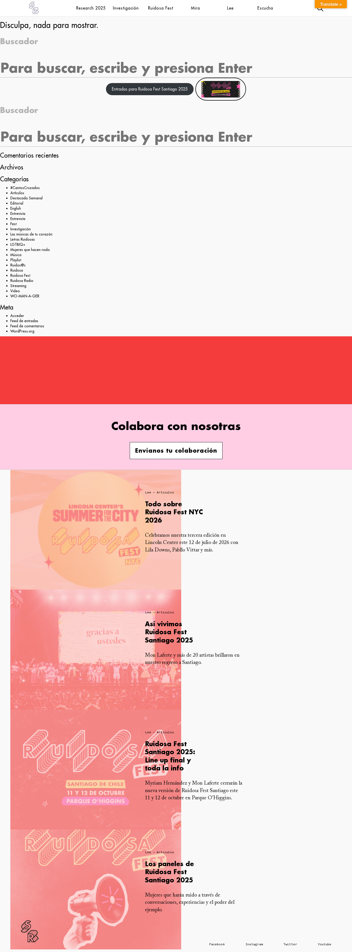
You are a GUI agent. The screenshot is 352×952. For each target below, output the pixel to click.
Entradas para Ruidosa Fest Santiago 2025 (150, 89)
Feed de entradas (24, 321)
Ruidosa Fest (160, 8)
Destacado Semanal (26, 198)
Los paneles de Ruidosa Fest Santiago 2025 (169, 872)
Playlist (15, 260)
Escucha (265, 8)
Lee (230, 8)
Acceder (17, 315)
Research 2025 (91, 8)
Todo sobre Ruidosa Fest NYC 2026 (174, 512)
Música (15, 255)
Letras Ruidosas (22, 239)
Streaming (18, 285)
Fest (13, 224)
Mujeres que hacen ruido (30, 249)
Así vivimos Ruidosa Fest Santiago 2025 (169, 632)
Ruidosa (16, 270)
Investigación (126, 8)
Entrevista (17, 213)
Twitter (290, 944)
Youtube (324, 944)
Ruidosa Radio (21, 280)
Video (15, 291)
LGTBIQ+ (17, 244)
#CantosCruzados (25, 187)
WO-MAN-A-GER (24, 296)
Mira (195, 8)
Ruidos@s (18, 265)
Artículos (17, 193)
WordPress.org (22, 331)
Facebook (217, 944)
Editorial (16, 203)
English (15, 208)
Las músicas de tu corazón (31, 234)
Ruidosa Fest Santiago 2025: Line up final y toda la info (170, 756)
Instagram (254, 944)
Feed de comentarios (27, 326)
